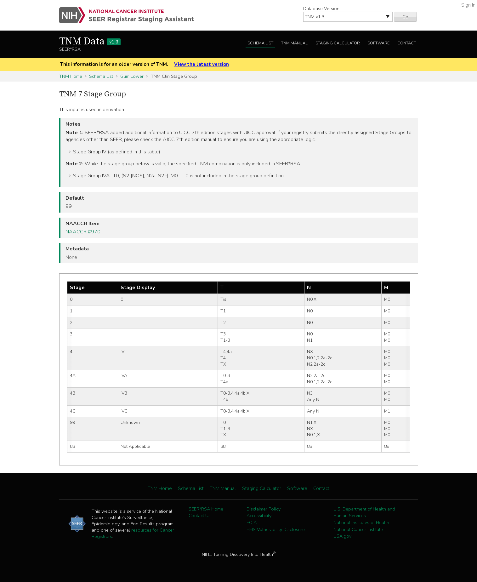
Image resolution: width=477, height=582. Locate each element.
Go (405, 17)
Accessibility (259, 515)
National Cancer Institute (358, 529)
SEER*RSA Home (206, 509)
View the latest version (201, 64)
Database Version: (321, 8)
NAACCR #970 (82, 231)
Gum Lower (132, 76)
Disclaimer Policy (264, 509)
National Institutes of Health (361, 522)
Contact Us (200, 515)
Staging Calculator (337, 43)
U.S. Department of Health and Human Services (364, 512)
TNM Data (90, 41)
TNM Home (70, 76)
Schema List (260, 43)
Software (378, 43)
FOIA (252, 522)
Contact (406, 43)
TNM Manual (294, 43)
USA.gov (342, 536)
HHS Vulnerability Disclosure (276, 529)
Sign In (468, 5)
